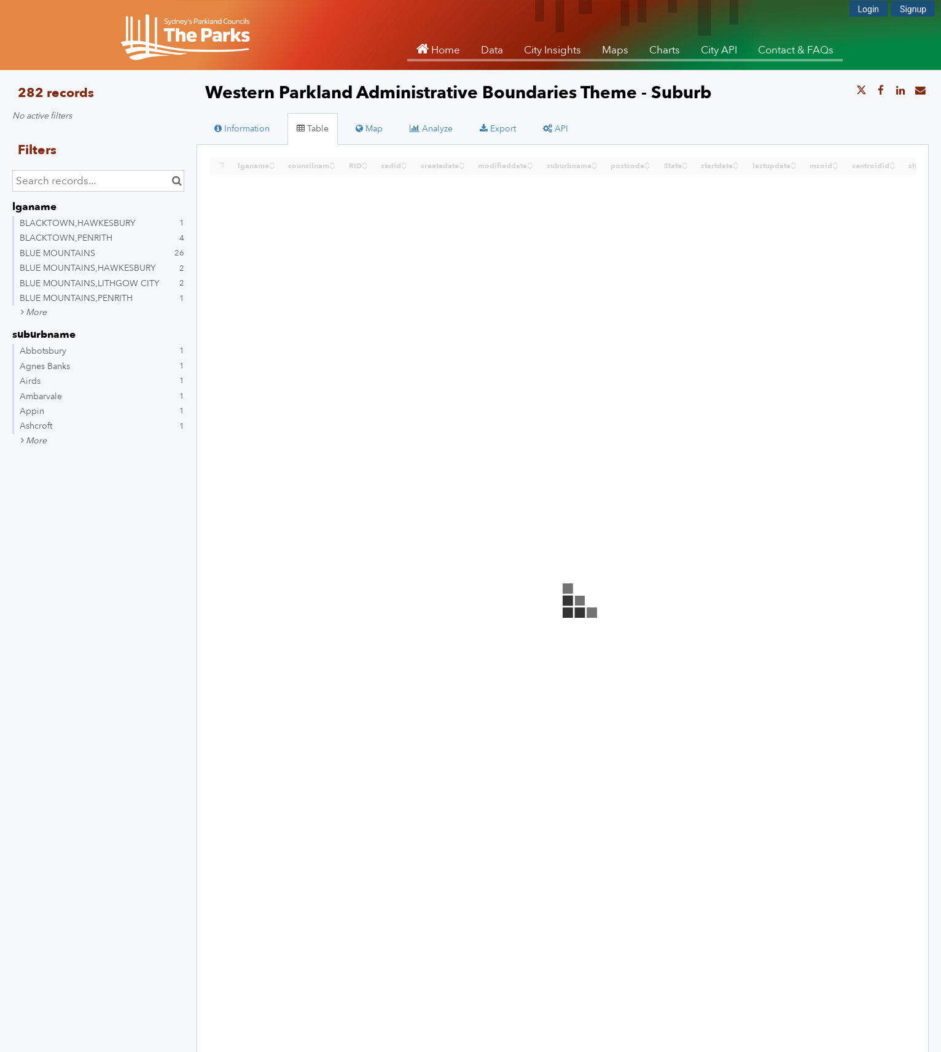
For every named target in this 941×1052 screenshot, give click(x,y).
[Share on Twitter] (861, 90)
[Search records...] (98, 181)
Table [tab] (313, 128)
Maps (615, 50)
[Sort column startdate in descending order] (736, 167)
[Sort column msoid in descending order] (835, 167)
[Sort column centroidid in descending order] (892, 167)
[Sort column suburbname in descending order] (595, 167)
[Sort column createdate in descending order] (462, 167)
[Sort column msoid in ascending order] (835, 162)
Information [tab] (242, 128)
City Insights (552, 50)
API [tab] (555, 128)
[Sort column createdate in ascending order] (462, 162)
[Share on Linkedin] (900, 90)
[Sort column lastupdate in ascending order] (794, 162)
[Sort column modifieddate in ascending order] (530, 162)
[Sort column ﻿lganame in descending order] (272, 167)
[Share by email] (920, 90)
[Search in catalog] (176, 181)
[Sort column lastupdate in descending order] (794, 167)
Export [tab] (498, 128)
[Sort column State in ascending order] (685, 162)
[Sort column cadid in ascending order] (404, 162)
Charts (664, 50)
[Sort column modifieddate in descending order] (530, 167)
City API (719, 50)
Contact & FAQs (796, 50)
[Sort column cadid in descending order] (404, 167)
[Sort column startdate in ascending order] (736, 162)
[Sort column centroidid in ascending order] (892, 162)
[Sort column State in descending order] (685, 167)
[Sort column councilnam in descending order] (332, 167)
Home (444, 50)
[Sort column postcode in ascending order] (647, 162)
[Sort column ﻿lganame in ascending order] (272, 162)
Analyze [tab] (431, 128)
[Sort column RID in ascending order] (365, 162)
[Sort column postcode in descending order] (647, 167)
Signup (913, 9)
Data (492, 50)
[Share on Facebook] (880, 90)
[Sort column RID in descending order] (365, 167)
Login (869, 9)
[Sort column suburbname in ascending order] (595, 162)
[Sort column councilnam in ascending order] (332, 162)
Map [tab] (369, 128)
